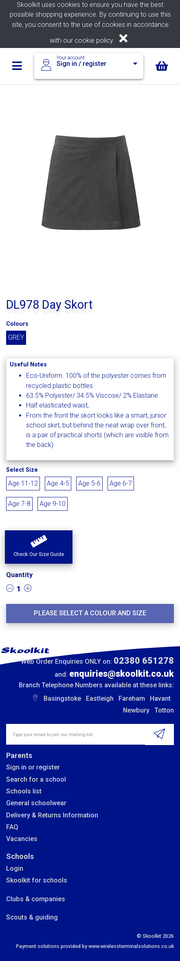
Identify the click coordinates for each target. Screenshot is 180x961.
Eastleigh (100, 698)
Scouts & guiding (32, 917)
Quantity (19, 575)
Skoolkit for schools (36, 880)
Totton (164, 710)
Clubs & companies (35, 899)
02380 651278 (144, 661)
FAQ (12, 827)
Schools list (24, 791)
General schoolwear (36, 803)
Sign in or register (33, 767)
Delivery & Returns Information (52, 815)
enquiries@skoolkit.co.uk (121, 674)
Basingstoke (62, 698)
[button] (38, 547)
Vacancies (21, 839)
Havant (160, 698)
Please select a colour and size (90, 613)
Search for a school (36, 779)
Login (14, 868)
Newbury (136, 710)
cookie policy (94, 40)
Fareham (132, 698)
